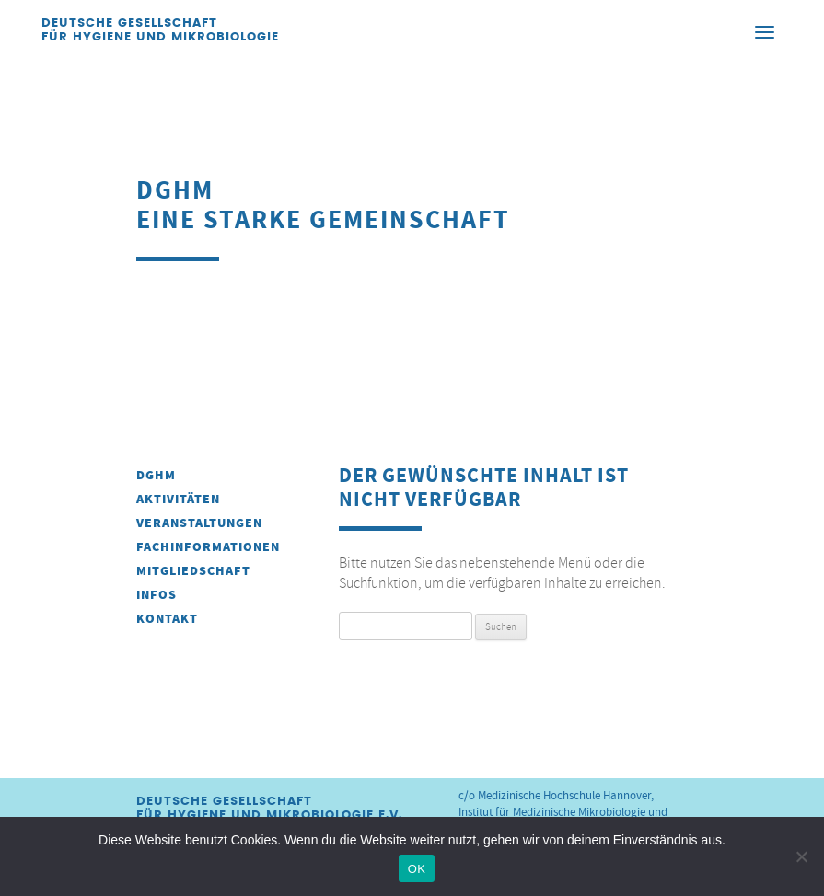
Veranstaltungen (199, 523)
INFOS (156, 594)
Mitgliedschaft (193, 571)
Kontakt (167, 618)
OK (416, 869)
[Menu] (764, 31)
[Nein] (801, 856)
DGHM (156, 475)
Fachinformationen (208, 547)
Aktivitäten (178, 499)
